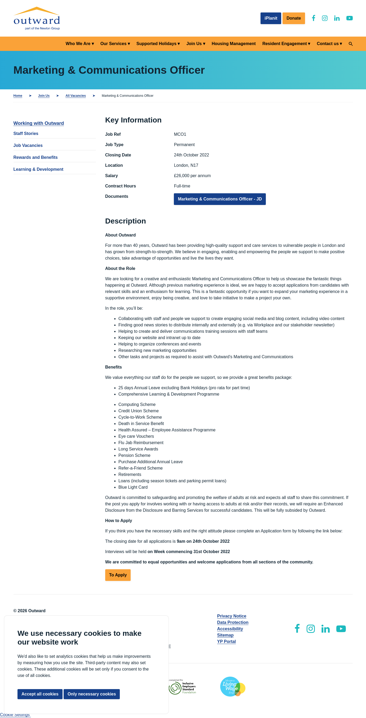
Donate (293, 18)
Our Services (113, 43)
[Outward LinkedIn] (337, 18)
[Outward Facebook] (313, 18)
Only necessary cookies (92, 694)
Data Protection (232, 622)
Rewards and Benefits (36, 157)
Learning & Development (38, 169)
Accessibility (230, 629)
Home (18, 96)
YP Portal (226, 641)
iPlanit (270, 18)
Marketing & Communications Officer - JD (220, 199)
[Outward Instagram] (325, 18)
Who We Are (78, 43)
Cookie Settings (15, 714)
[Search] (351, 44)
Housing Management (234, 43)
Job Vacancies (28, 145)
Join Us (194, 43)
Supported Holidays (156, 43)
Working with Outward (39, 123)
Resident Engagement (284, 43)
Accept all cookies (40, 694)
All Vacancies (75, 96)
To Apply (118, 575)
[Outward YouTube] (349, 18)
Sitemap (225, 635)
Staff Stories (26, 133)
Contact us (328, 43)
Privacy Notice (231, 616)
